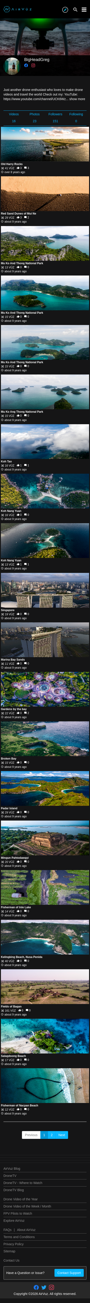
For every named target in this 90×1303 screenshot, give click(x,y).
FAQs (7, 1230)
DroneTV (9, 1176)
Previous (31, 1135)
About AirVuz (26, 1230)
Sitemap (9, 1251)
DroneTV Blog (13, 1190)
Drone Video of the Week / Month (27, 1206)
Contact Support (69, 1273)
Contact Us (11, 1260)
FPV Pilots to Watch (17, 1213)
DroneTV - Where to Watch (22, 1183)
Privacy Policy (13, 1244)
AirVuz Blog (11, 1168)
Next (61, 1135)
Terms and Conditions (19, 1237)
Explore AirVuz (13, 1220)
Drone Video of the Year (20, 1199)
